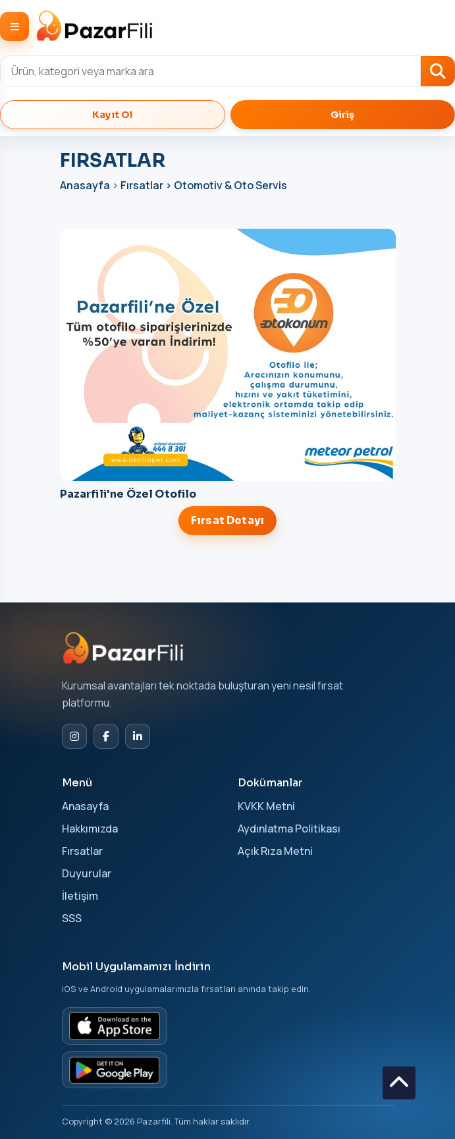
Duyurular (86, 873)
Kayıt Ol (112, 115)
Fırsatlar (82, 851)
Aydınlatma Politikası (289, 828)
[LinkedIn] (137, 736)
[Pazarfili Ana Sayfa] (124, 647)
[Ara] (438, 71)
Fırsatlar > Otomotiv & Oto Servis (203, 185)
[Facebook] (106, 736)
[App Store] (114, 1025)
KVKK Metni (266, 806)
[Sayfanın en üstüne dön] (399, 1082)
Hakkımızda (90, 828)
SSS (72, 918)
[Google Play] (114, 1069)
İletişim (80, 896)
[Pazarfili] (95, 26)
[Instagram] (74, 736)
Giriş (343, 115)
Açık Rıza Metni (275, 851)
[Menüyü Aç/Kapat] (14, 26)
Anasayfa (86, 185)
